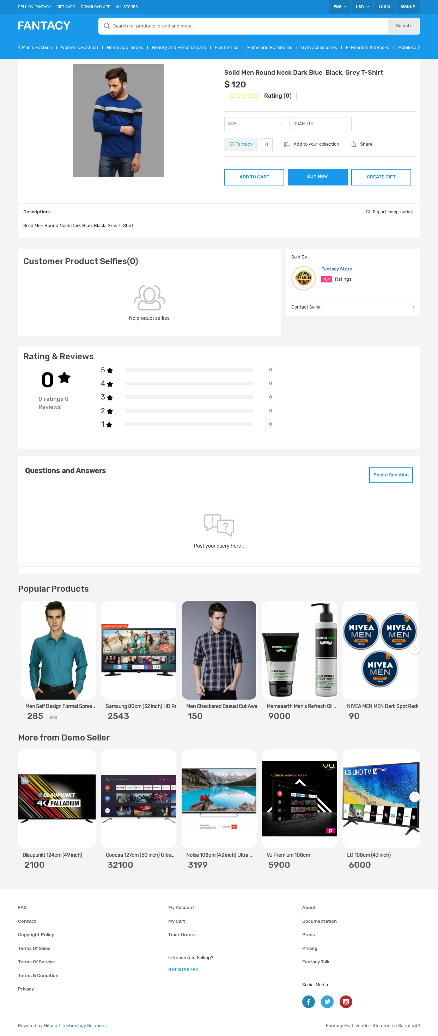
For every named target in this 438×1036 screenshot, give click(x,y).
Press (308, 934)
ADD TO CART (254, 176)
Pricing (309, 948)
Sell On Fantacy (34, 7)
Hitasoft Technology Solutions (75, 1025)
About (309, 907)
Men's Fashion (37, 47)
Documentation (319, 921)
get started (183, 969)
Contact (27, 921)
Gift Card (65, 7)
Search (403, 25)
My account (181, 907)
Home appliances (125, 47)
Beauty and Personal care (179, 47)
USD (362, 7)
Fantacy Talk (315, 961)
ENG (340, 7)
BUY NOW (317, 176)
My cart (176, 921)
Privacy (26, 989)
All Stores (127, 7)
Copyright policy (36, 934)
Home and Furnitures (269, 47)
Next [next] (416, 651)
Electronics (226, 47)
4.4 (326, 279)
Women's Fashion (79, 47)
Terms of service (36, 961)
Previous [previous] (24, 651)
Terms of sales (34, 948)
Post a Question (391, 474)
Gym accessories (319, 47)
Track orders (182, 934)
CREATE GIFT (381, 176)
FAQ (22, 907)
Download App (95, 7)
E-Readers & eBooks (367, 47)
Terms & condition (38, 975)
